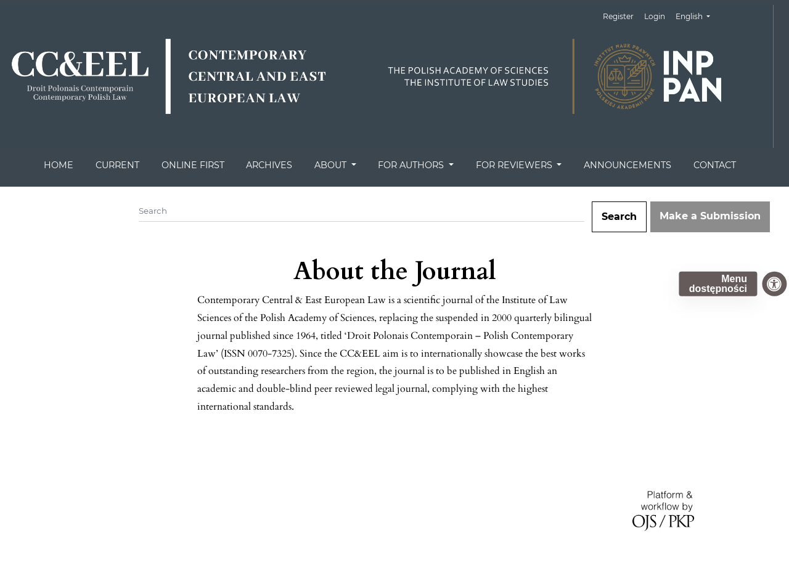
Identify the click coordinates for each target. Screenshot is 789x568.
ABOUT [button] (331, 165)
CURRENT (117, 165)
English (697, 15)
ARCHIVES (269, 165)
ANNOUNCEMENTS (627, 165)
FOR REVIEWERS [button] (515, 165)
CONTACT (714, 165)
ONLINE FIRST (192, 165)
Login (654, 16)
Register (618, 16)
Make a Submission (710, 216)
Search (619, 216)
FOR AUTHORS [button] (412, 165)
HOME (58, 165)
